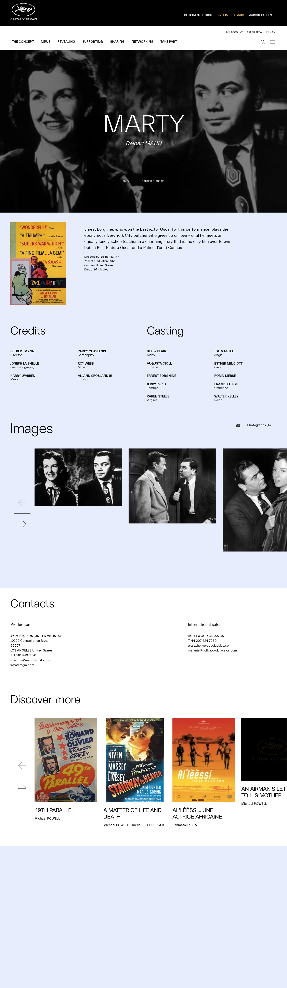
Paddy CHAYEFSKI (92, 351)
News (45, 41)
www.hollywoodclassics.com (210, 645)
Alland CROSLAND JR (95, 376)
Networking (142, 41)
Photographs (259, 425)
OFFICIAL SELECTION (198, 15)
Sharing (117, 41)
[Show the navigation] (272, 41)
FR (267, 32)
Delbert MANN (22, 351)
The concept (23, 41)
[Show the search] (262, 42)
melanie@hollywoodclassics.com (212, 650)
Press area (254, 32)
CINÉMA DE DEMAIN (230, 15)
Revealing (66, 41)
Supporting (92, 41)
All (238, 425)
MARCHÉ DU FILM (260, 15)
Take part (168, 41)
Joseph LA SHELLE (24, 363)
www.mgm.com (22, 665)
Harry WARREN (22, 376)
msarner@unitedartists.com (30, 660)
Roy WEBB (86, 363)
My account (234, 32)
